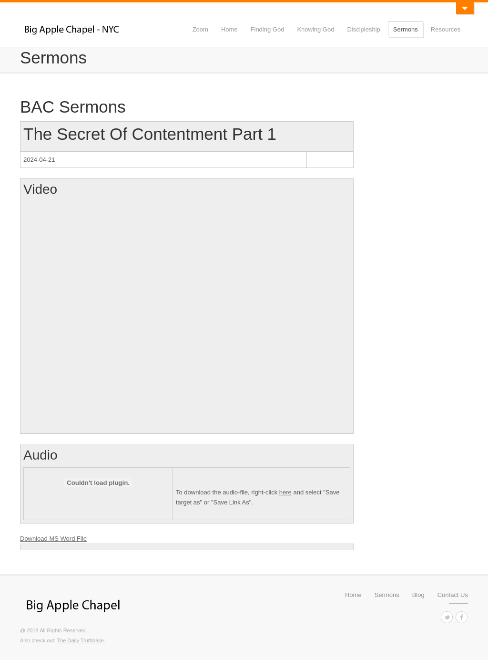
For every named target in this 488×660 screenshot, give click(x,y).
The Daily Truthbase (80, 640)
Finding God (268, 29)
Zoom (200, 29)
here (285, 492)
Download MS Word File (53, 538)
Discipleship (363, 29)
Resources (445, 29)
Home (229, 29)
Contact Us (452, 594)
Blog (418, 594)
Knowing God (315, 29)
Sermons (405, 29)
